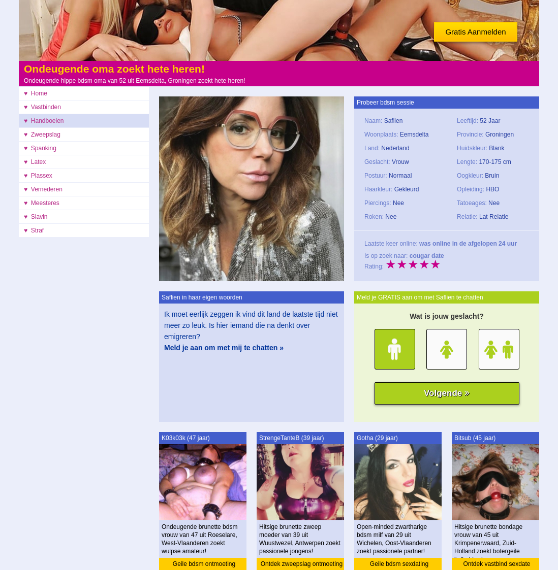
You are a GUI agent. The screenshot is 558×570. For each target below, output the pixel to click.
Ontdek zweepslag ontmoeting (302, 563)
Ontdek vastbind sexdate (496, 563)
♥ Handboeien (44, 120)
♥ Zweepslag (42, 134)
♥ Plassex (38, 175)
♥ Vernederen (43, 189)
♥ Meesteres (41, 203)
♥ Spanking (40, 148)
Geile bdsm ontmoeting (204, 563)
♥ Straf (34, 230)
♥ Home (35, 93)
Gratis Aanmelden (475, 31)
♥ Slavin (35, 216)
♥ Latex (35, 161)
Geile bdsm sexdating (399, 563)
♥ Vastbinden (42, 107)
